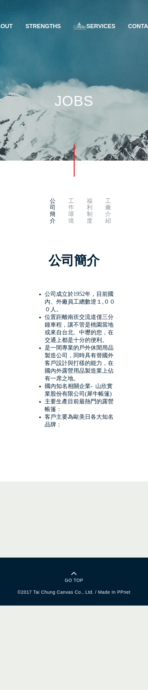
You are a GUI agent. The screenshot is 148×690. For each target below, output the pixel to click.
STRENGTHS (43, 26)
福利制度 (90, 211)
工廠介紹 (108, 211)
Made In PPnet (114, 592)
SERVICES (100, 26)
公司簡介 (53, 211)
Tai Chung (44, 592)
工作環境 (71, 211)
